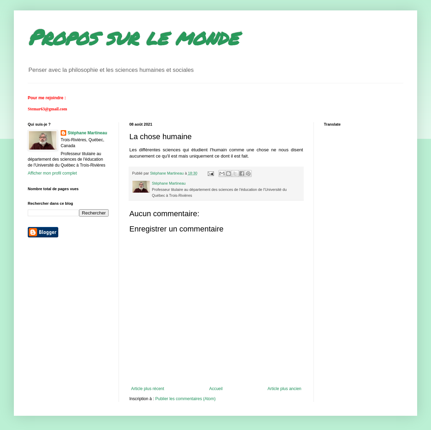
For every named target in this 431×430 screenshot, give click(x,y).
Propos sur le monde (133, 37)
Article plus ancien (284, 388)
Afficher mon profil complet (52, 173)
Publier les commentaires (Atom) (185, 398)
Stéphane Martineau (87, 132)
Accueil (216, 388)
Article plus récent (147, 388)
